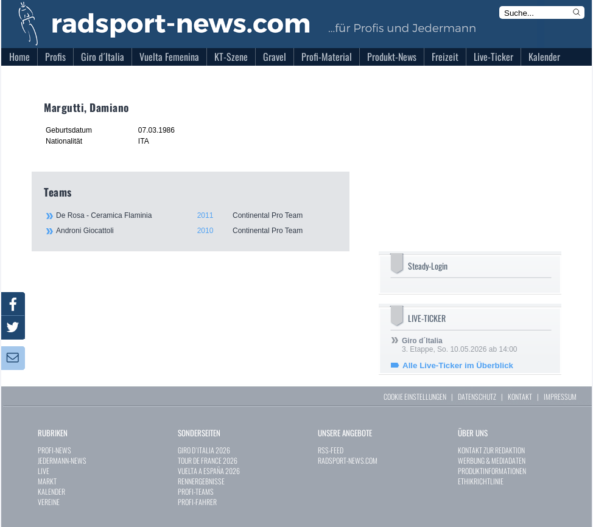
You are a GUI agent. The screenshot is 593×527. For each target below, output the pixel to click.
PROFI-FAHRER (197, 502)
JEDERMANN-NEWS (62, 460)
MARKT (47, 481)
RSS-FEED (330, 450)
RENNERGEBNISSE (201, 481)
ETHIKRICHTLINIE (481, 481)
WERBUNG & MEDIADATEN (491, 460)
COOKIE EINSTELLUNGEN (415, 396)
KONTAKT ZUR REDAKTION (491, 450)
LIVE (43, 471)
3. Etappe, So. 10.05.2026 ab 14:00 (460, 345)
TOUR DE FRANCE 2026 (207, 460)
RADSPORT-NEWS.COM (347, 460)
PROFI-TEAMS (196, 491)
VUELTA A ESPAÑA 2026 (209, 471)
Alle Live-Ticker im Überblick (457, 365)
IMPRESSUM (560, 396)
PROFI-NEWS (54, 450)
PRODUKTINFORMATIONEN (492, 471)
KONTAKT (520, 396)
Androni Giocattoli (196, 230)
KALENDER (51, 491)
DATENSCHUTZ (477, 396)
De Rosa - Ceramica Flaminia (196, 215)
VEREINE (49, 502)
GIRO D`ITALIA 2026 (204, 450)
